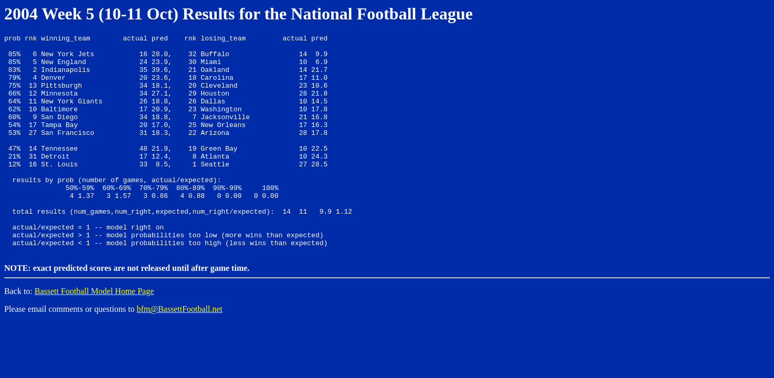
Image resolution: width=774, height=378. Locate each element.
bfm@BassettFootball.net (179, 351)
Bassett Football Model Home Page (94, 333)
